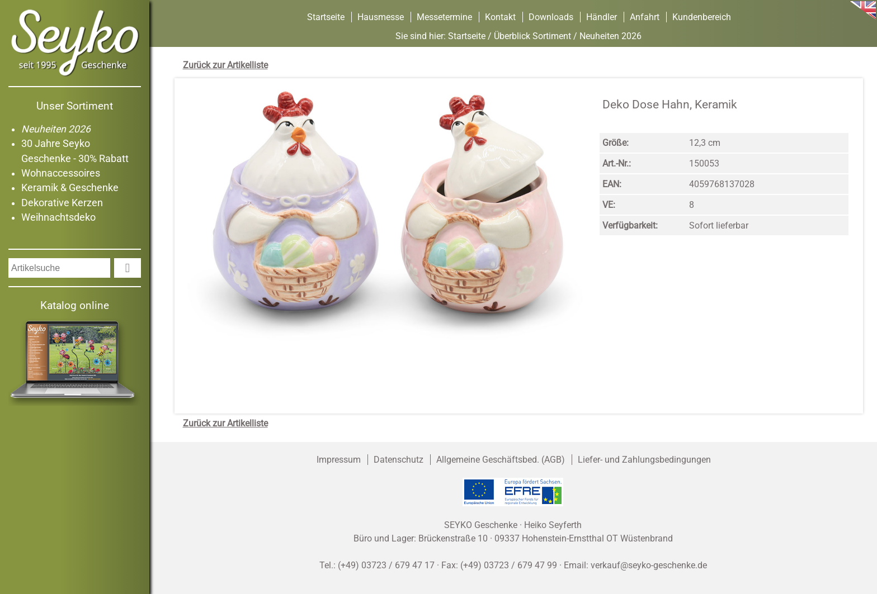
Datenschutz (398, 459)
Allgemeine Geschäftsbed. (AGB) (500, 459)
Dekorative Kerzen (62, 202)
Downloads (551, 17)
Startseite (326, 17)
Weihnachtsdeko (58, 217)
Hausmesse (380, 17)
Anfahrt (644, 17)
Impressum (339, 459)
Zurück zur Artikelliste (225, 65)
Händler (601, 17)
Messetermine (444, 17)
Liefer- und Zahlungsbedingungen (644, 459)
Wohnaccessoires (60, 173)
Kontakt (500, 17)
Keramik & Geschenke (70, 187)
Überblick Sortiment (532, 36)
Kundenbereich (701, 17)
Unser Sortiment (74, 105)
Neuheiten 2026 (56, 129)
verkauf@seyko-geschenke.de (649, 565)
